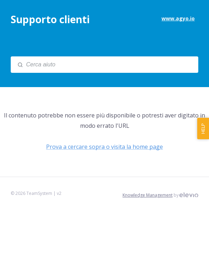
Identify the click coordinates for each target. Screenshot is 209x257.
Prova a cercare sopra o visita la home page (104, 147)
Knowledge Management (148, 195)
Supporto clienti (50, 19)
